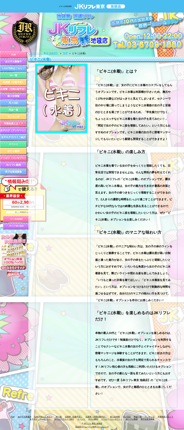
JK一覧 (13, 75)
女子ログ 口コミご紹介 (13, 137)
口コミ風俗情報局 (16, 219)
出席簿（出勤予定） (13, 82)
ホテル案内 (13, 151)
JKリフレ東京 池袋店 (16, 226)
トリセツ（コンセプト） (13, 158)
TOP (13, 54)
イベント (13, 144)
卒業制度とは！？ (13, 123)
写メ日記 (13, 103)
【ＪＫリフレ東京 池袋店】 (43, 53)
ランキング (13, 116)
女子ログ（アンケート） (13, 130)
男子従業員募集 (13, 171)
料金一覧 (13, 110)
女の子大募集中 (13, 61)
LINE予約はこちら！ (13, 68)
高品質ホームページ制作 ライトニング (92, 427)
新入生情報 (13, 96)
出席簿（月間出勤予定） (13, 89)
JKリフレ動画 (13, 165)
